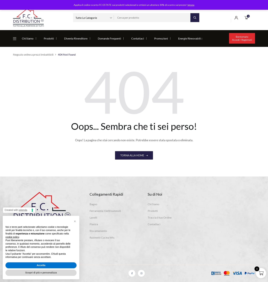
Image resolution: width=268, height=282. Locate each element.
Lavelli (93, 217)
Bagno (93, 204)
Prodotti (49, 38)
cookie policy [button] (12, 237)
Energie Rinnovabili (189, 38)
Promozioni (161, 38)
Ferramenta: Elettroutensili (105, 210)
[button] (75, 221)
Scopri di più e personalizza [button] (41, 272)
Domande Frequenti (109, 38)
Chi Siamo (28, 38)
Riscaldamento (98, 230)
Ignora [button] (190, 4)
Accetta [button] (41, 265)
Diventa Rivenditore (76, 38)
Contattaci (137, 38)
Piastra (94, 224)
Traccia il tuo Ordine (160, 217)
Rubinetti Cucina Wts (102, 237)
